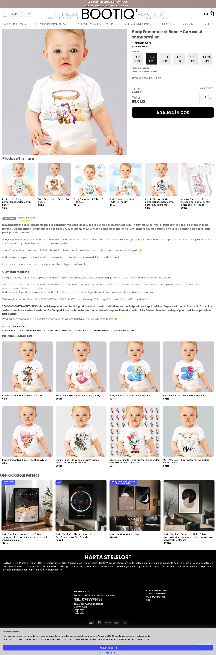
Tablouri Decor (14, 24)
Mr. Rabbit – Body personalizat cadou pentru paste (16, 202)
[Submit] (29, 14)
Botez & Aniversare (139, 24)
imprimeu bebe (128, 333)
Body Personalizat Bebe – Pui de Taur (22, 398)
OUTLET (208, 24)
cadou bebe (93, 333)
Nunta (168, 24)
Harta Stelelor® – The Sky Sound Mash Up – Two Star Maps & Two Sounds (79, 538)
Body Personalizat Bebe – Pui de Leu (53, 200)
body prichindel (81, 333)
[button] (209, 14)
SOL (148, 602)
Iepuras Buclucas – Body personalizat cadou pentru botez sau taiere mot (195, 202)
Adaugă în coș (172, 112)
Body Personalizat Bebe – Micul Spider (183, 398)
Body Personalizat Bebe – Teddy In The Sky (123, 200)
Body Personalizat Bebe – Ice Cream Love (24, 462)
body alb (17, 333)
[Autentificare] (5, 14)
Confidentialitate (155, 599)
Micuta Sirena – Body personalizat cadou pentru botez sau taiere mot (159, 202)
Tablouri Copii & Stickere (96, 24)
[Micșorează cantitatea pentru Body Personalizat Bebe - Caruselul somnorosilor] (201, 98)
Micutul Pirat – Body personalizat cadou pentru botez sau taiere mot (77, 463)
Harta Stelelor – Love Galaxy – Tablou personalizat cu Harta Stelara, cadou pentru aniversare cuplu (25, 539)
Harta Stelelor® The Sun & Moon (126, 536)
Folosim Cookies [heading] (11, 631)
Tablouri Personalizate (51, 24)
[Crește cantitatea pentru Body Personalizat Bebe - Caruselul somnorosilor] (210, 98)
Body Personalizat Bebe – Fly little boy (89, 200)
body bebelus (26, 333)
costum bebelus (115, 333)
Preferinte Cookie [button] (108, 652)
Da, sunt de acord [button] (108, 647)
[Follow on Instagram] (82, 614)
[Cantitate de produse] (206, 97)
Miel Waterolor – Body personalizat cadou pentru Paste (186, 463)
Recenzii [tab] (22, 219)
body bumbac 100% (51, 333)
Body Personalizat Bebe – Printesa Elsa (130, 398)
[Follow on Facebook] (77, 614)
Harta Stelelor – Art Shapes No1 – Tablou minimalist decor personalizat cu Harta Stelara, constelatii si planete (189, 539)
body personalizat (66, 333)
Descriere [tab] (9, 219)
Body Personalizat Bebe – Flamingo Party (78, 398)
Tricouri (188, 24)
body (11, 333)
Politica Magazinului (157, 592)
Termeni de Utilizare (156, 596)
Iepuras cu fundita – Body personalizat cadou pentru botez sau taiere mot (135, 463)
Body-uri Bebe (20, 328)
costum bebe (103, 333)
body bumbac (38, 333)
